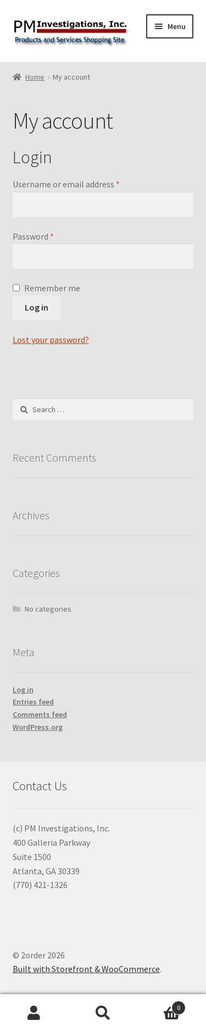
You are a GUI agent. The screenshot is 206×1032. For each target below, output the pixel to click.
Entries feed (33, 702)
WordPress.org (38, 727)
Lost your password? (51, 339)
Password (33, 236)
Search (103, 1013)
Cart (161, 1005)
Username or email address (66, 184)
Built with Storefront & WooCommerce (86, 968)
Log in (36, 307)
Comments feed (40, 714)
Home (34, 77)
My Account (34, 1013)
